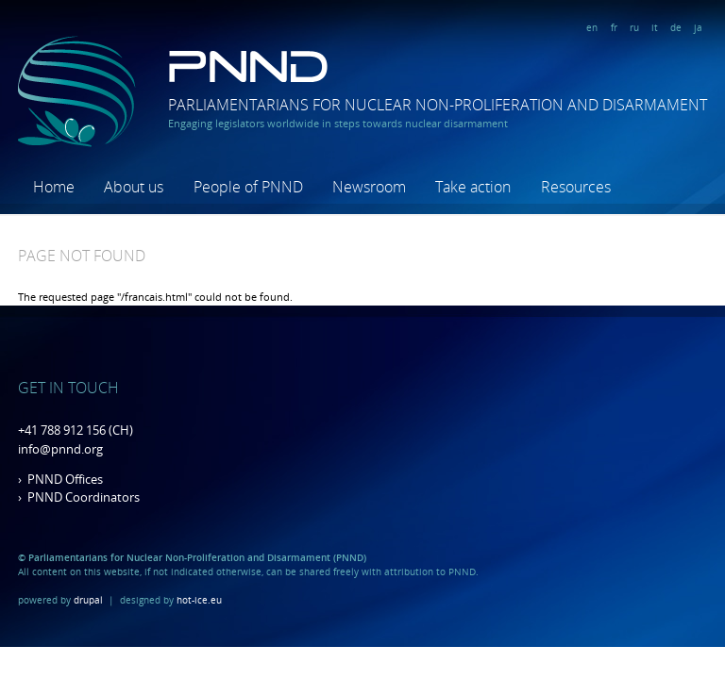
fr (614, 27)
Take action (473, 186)
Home (54, 186)
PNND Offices (65, 479)
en (592, 27)
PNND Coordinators (83, 497)
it (654, 27)
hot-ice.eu (199, 599)
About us (133, 186)
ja (698, 27)
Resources (576, 186)
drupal (88, 599)
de (676, 27)
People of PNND (248, 186)
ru (634, 27)
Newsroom (369, 186)
